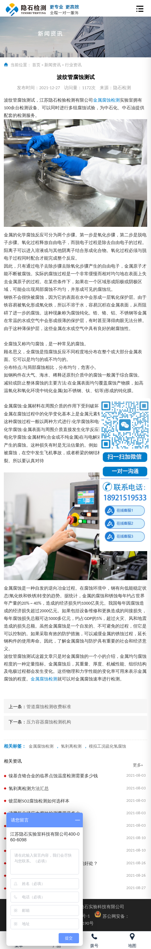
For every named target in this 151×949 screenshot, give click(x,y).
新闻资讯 (52, 64)
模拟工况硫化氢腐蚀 (107, 746)
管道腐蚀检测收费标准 (48, 706)
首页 (36, 64)
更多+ (138, 765)
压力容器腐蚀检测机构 (48, 722)
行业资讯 (73, 64)
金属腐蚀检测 (106, 100)
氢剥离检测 (71, 746)
